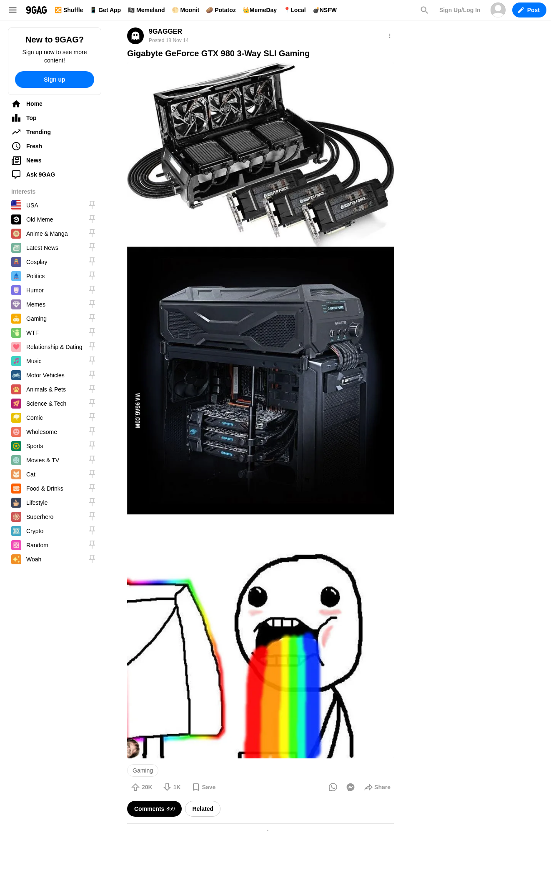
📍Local (294, 10)
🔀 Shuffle (69, 10)
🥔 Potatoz (220, 10)
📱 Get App (105, 10)
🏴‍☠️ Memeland (146, 10)
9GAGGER (165, 31)
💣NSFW (325, 10)
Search (424, 9)
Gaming (143, 770)
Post (529, 10)
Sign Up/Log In (460, 10)
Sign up (54, 79)
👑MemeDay (260, 10)
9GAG (36, 10)
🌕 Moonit (186, 10)
